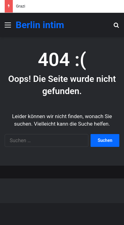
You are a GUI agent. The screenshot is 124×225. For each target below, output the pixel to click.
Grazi (20, 6)
